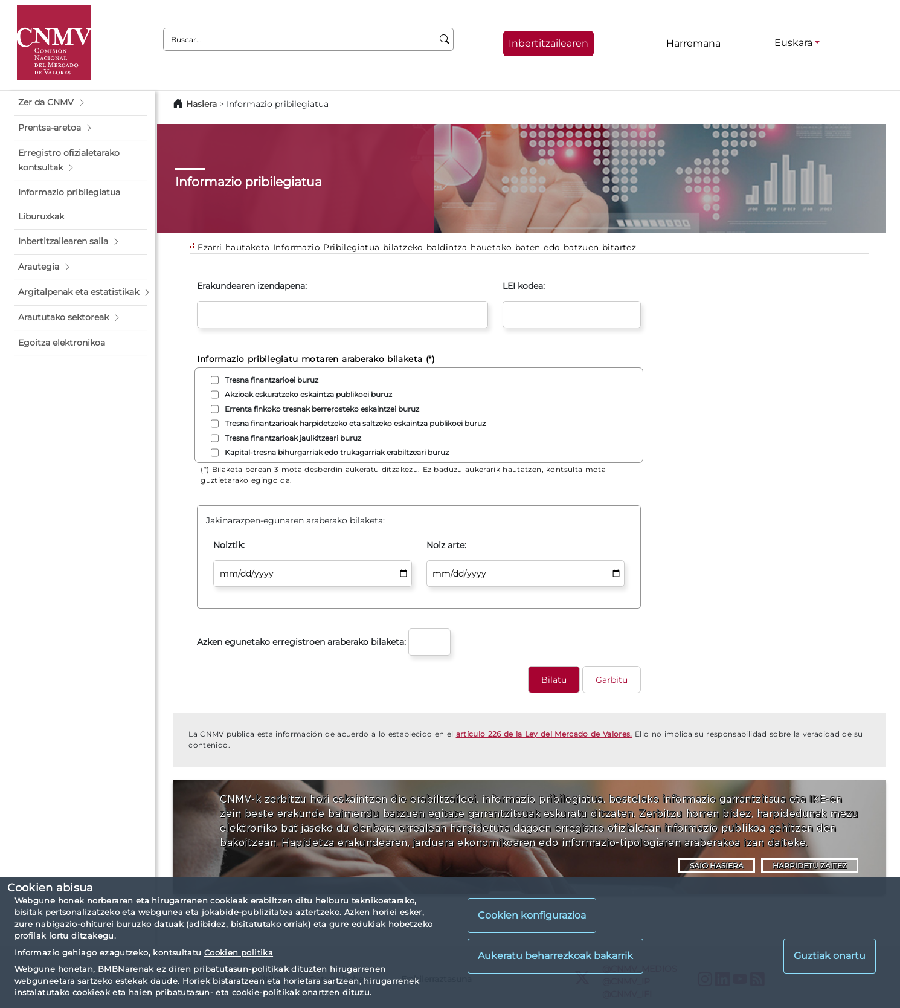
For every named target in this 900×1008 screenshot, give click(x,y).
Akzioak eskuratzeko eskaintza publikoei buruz (308, 394)
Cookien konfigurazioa (532, 915)
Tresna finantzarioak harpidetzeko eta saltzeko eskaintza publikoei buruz (355, 423)
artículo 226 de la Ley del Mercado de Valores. (544, 733)
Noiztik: (229, 545)
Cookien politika (238, 952)
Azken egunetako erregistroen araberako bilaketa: (301, 641)
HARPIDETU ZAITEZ (810, 865)
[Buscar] (445, 39)
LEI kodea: (524, 285)
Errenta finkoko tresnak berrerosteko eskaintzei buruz (322, 408)
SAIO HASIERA (717, 865)
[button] (80, 103)
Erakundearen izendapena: (252, 285)
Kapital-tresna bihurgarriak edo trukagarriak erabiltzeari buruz (337, 452)
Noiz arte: (446, 545)
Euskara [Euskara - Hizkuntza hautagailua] (793, 42)
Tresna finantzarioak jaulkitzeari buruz (293, 437)
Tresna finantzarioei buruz (271, 379)
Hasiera (201, 104)
